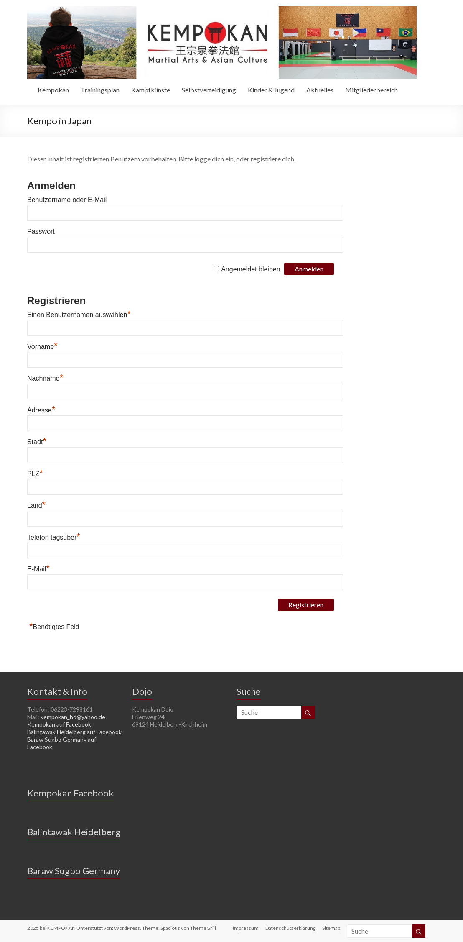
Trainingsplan (100, 90)
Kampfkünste (150, 90)
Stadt (36, 441)
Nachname (45, 378)
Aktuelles (319, 90)
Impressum (246, 928)
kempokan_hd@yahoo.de (73, 716)
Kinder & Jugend (271, 90)
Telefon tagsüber (53, 537)
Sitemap (331, 928)
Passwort (41, 231)
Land (36, 505)
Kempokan (53, 90)
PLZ (35, 473)
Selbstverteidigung (209, 90)
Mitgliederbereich (371, 90)
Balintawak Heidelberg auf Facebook (74, 731)
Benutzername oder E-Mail (67, 199)
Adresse (41, 410)
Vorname (42, 346)
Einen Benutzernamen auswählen (79, 314)
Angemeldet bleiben (250, 269)
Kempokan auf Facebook (59, 724)
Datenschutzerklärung (290, 928)
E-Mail (38, 569)
